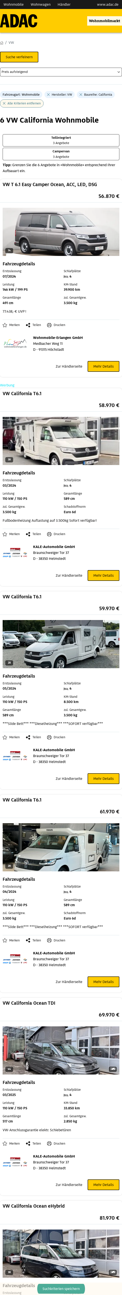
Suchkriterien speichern (61, 1288)
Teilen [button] (36, 325)
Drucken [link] (59, 325)
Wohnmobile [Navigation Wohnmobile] (14, 4)
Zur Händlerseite (69, 366)
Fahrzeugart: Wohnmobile (21, 95)
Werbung (7, 385)
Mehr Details (103, 366)
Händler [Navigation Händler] (64, 4)
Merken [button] (14, 325)
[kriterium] (61, 72)
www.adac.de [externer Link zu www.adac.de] (107, 4)
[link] (61, 249)
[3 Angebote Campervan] (61, 154)
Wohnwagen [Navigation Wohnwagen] (41, 4)
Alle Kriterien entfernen (24, 103)
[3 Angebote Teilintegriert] (61, 140)
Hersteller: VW (62, 95)
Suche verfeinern (19, 57)
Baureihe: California (98, 95)
